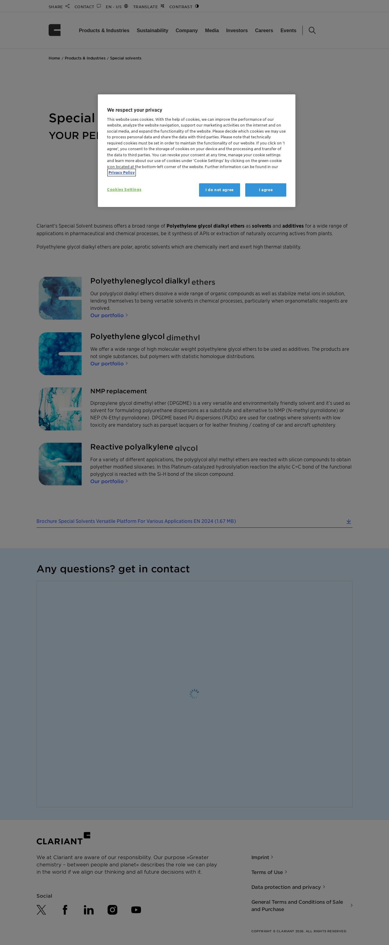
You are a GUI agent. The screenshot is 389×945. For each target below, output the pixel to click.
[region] (196, 150)
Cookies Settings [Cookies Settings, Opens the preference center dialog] (124, 189)
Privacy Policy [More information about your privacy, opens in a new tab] (121, 172)
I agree (266, 189)
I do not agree (219, 189)
